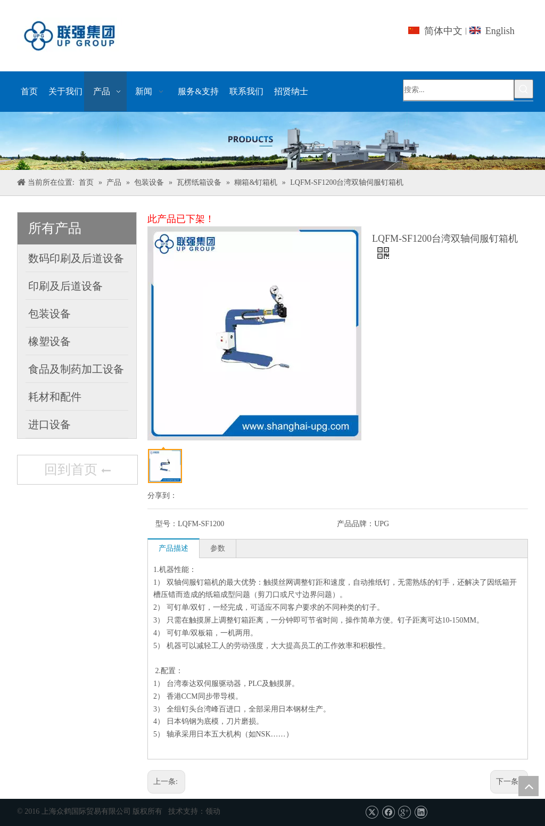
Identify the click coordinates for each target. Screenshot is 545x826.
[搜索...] (458, 90)
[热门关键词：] (523, 89)
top (528, 786)
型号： (166, 524)
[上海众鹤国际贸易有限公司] (272, 141)
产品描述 (173, 548)
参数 (217, 548)
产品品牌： (355, 524)
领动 (212, 811)
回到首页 (77, 470)
